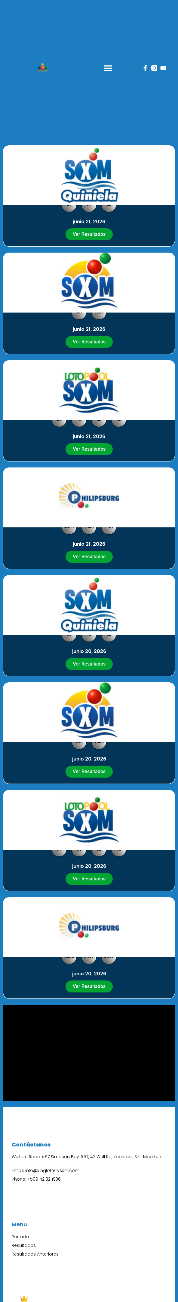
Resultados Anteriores (35, 1254)
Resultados (24, 1245)
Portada (20, 1237)
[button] (108, 68)
